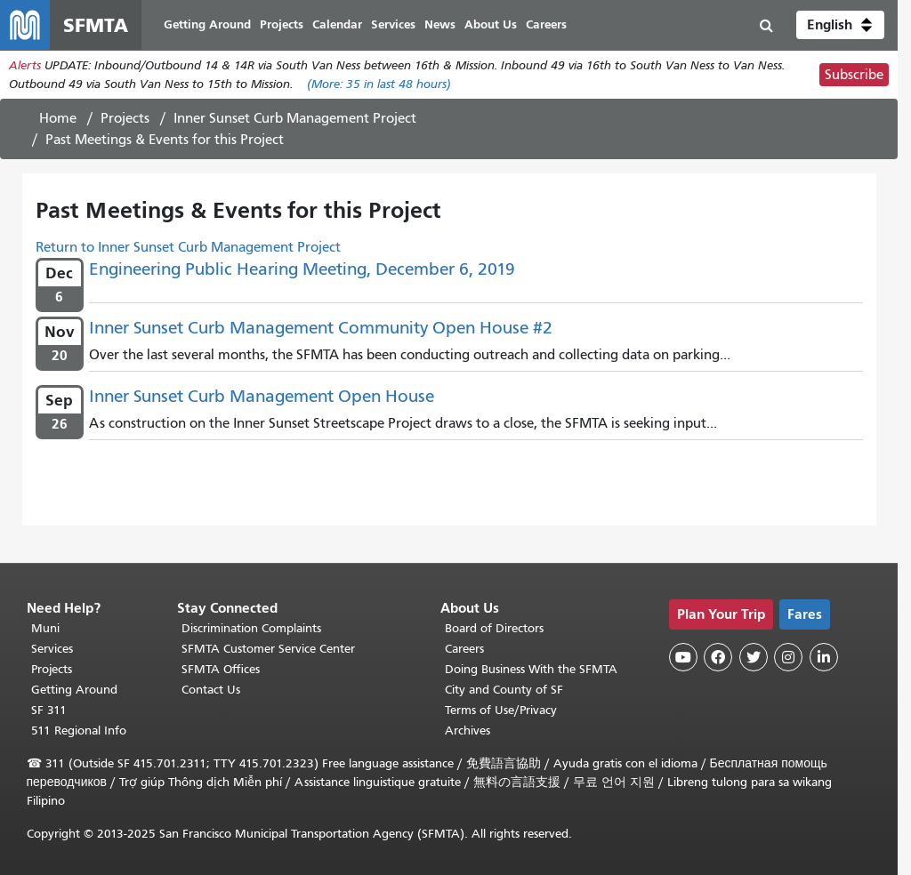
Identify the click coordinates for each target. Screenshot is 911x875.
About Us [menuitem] (490, 24)
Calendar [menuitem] (337, 24)
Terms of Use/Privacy (501, 710)
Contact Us (210, 689)
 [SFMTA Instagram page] (788, 657)
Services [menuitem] (393, 24)
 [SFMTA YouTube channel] (683, 657)
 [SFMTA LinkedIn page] (824, 657)
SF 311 (49, 710)
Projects (125, 118)
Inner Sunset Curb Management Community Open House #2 (320, 327)
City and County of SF (504, 689)
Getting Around (74, 689)
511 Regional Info (78, 730)
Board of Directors (494, 628)
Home (58, 118)
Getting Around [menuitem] (207, 24)
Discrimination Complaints (251, 628)
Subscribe (854, 75)
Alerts (25, 65)
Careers (464, 648)
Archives (467, 730)
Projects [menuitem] (281, 24)
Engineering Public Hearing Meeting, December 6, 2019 (302, 269)
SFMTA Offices (220, 669)
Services (52, 648)
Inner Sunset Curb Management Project (294, 118)
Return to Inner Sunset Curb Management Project (188, 247)
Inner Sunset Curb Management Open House (261, 396)
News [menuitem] (440, 24)
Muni (45, 628)
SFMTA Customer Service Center (268, 648)
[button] (840, 25)
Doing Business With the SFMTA (531, 669)
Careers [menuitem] (546, 24)
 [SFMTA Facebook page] (718, 657)
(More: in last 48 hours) (379, 84)
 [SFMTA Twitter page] (753, 657)
